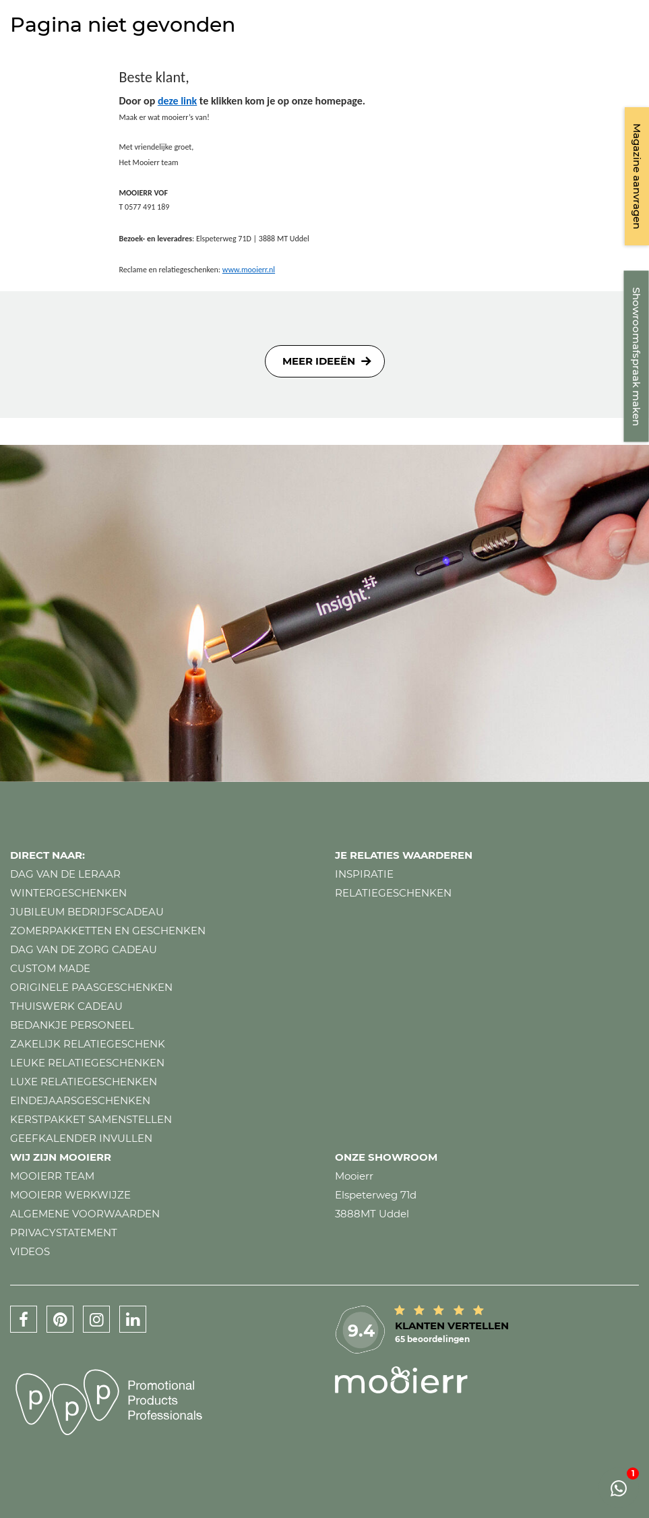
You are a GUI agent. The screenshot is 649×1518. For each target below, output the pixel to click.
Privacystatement (63, 1232)
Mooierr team (52, 1176)
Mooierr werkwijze (70, 1194)
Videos (30, 1251)
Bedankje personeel (72, 1025)
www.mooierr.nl (248, 269)
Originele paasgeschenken (91, 987)
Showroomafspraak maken (636, 356)
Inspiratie (364, 874)
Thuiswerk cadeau (66, 1006)
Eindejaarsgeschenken (80, 1100)
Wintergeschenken (68, 892)
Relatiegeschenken (393, 892)
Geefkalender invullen (81, 1138)
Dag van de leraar (65, 874)
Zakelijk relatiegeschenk (87, 1043)
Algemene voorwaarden (85, 1213)
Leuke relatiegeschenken (87, 1062)
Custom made (50, 968)
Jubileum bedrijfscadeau (87, 911)
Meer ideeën (318, 361)
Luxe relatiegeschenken (83, 1081)
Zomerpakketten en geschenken (108, 930)
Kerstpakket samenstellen (91, 1119)
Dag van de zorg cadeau (83, 949)
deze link (177, 100)
